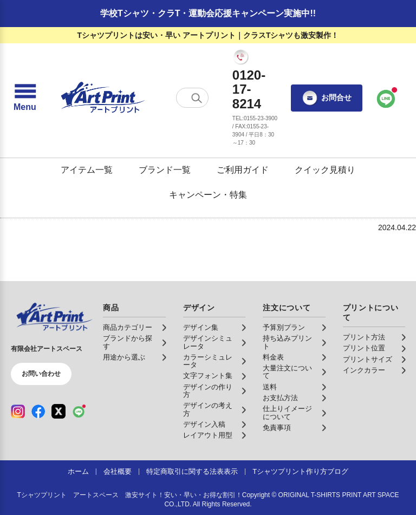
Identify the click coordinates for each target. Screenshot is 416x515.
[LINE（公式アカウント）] (79, 411)
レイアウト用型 (207, 435)
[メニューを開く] (25, 98)
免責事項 (277, 428)
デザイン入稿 (204, 424)
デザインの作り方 (207, 391)
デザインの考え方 (207, 409)
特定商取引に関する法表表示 (192, 471)
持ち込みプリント (287, 342)
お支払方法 (280, 398)
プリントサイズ (367, 359)
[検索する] (196, 98)
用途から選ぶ (124, 357)
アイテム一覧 (87, 169)
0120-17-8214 (248, 89)
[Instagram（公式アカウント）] (18, 411)
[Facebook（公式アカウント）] (38, 411)
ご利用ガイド (243, 169)
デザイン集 (200, 327)
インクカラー (364, 370)
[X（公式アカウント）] (58, 411)
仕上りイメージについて (287, 412)
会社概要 (117, 471)
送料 (270, 387)
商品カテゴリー (127, 327)
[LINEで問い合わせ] (386, 98)
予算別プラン (284, 327)
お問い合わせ (41, 373)
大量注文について (287, 372)
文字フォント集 (207, 376)
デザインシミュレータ (207, 342)
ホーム (78, 471)
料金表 (273, 357)
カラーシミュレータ (207, 361)
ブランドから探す (127, 342)
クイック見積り (325, 169)
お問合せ (327, 98)
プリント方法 (364, 337)
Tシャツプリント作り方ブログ (300, 471)
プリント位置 (364, 348)
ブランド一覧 (165, 169)
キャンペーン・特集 (208, 194)
